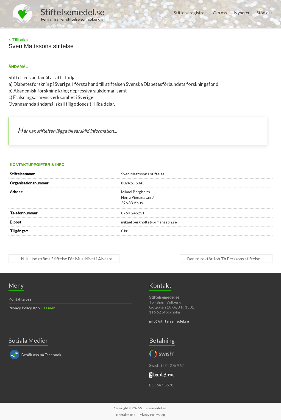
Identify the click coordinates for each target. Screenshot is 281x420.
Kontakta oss (20, 299)
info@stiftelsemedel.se (169, 321)
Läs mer (48, 308)
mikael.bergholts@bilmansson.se (149, 222)
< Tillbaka (18, 39)
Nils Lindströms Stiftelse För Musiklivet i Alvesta (64, 258)
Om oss (220, 12)
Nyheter (242, 12)
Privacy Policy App (24, 308)
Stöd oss (264, 12)
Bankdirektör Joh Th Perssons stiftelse (226, 258)
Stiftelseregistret (190, 12)
